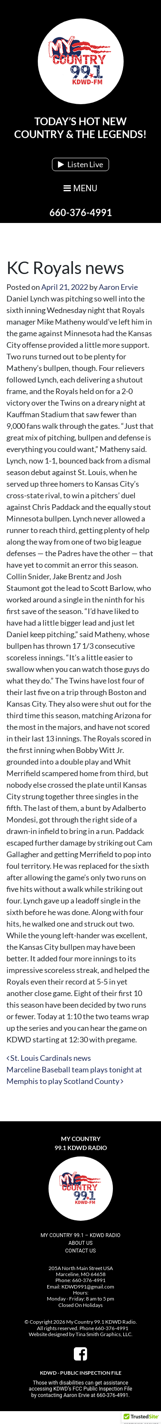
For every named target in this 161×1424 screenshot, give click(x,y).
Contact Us (80, 1251)
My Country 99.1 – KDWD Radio (81, 1235)
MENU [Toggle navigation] (80, 188)
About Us (80, 1243)
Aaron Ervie (118, 287)
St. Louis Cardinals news (48, 1058)
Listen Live (80, 164)
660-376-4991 (80, 212)
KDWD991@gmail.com (87, 1286)
